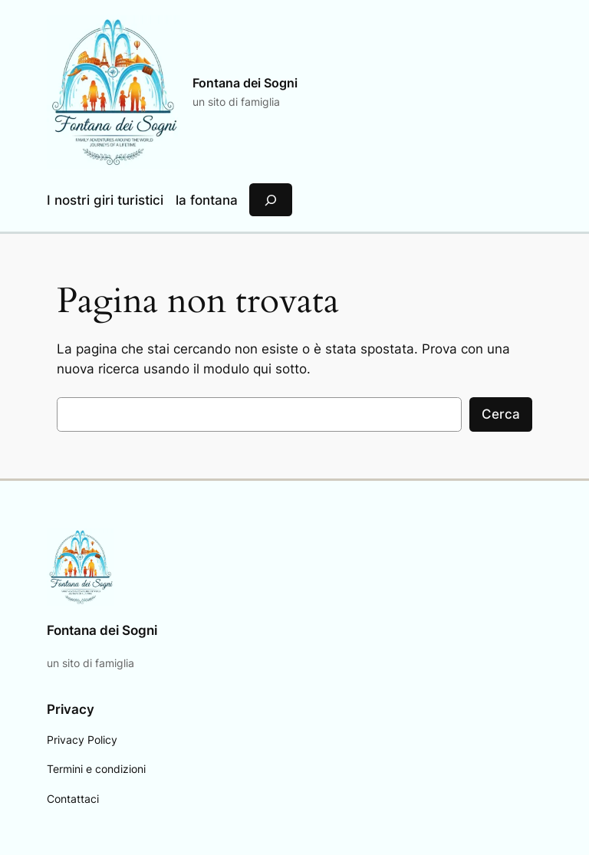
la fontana (207, 200)
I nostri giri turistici (105, 200)
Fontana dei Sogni (245, 82)
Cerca (501, 414)
